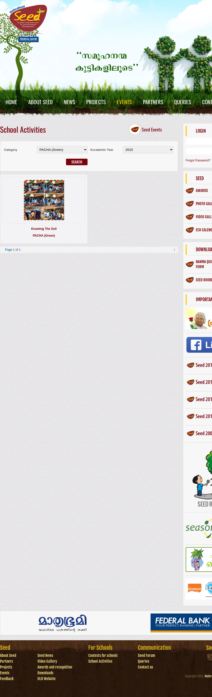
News (69, 102)
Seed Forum (146, 655)
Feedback (7, 678)
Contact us (145, 667)
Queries (182, 102)
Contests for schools (103, 655)
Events (124, 102)
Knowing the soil (44, 229)
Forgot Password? (198, 160)
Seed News (45, 655)
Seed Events (152, 129)
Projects (96, 102)
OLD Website (46, 678)
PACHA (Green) (44, 235)
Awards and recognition (54, 667)
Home (11, 102)
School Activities (100, 661)
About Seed (40, 102)
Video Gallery (47, 661)
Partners (153, 102)
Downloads (45, 673)
